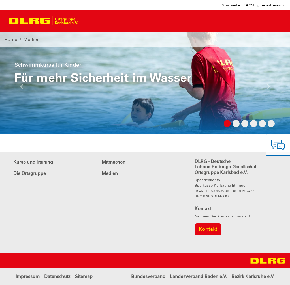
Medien (32, 39)
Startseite (231, 5)
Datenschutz (57, 276)
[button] (22, 88)
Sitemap (84, 276)
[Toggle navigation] (87, 21)
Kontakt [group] (208, 229)
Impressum (28, 276)
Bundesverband (148, 276)
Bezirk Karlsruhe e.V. (252, 276)
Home (10, 39)
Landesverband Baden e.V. (198, 276)
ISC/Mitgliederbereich (263, 5)
